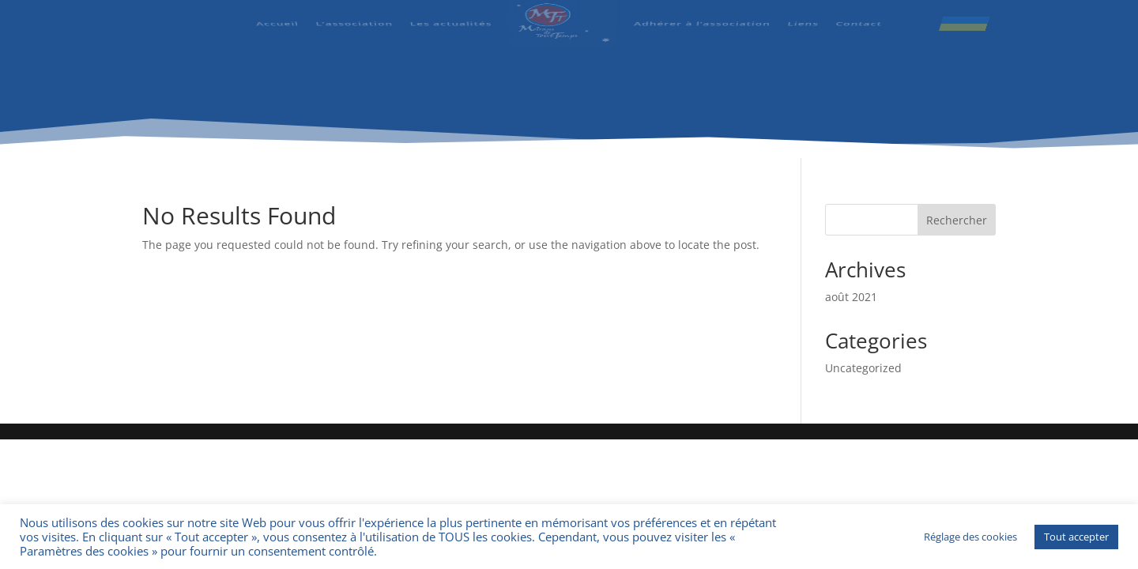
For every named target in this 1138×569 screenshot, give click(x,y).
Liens (802, 16)
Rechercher (956, 220)
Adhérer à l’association (701, 16)
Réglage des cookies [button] (970, 536)
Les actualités (451, 16)
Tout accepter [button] (1076, 536)
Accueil (278, 16)
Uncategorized (863, 367)
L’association (355, 16)
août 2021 (851, 296)
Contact (858, 16)
